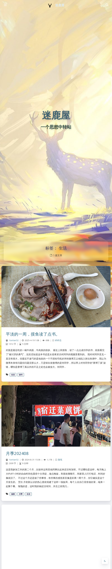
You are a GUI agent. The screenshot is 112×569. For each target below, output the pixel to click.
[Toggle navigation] (107, 5)
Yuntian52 (14, 340)
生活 (13, 374)
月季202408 (17, 453)
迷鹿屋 (59, 5)
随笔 (60, 459)
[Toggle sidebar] (5, 5)
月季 (20, 494)
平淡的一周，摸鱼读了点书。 (33, 334)
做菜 (13, 494)
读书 (20, 374)
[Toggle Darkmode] (105, 561)
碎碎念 (58, 340)
